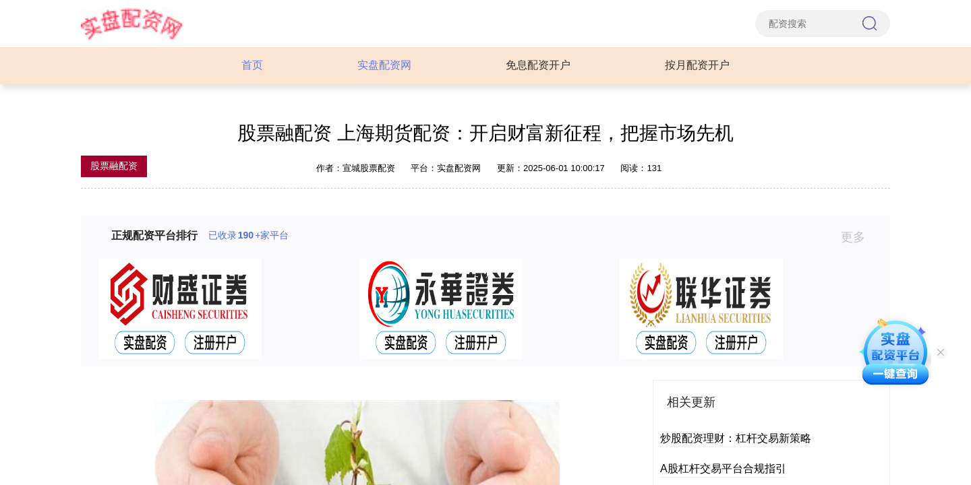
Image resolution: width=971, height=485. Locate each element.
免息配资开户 (538, 65)
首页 (252, 65)
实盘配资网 (384, 65)
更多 (859, 237)
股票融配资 (114, 165)
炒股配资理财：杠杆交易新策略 (735, 438)
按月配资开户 (697, 65)
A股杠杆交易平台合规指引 (723, 468)
